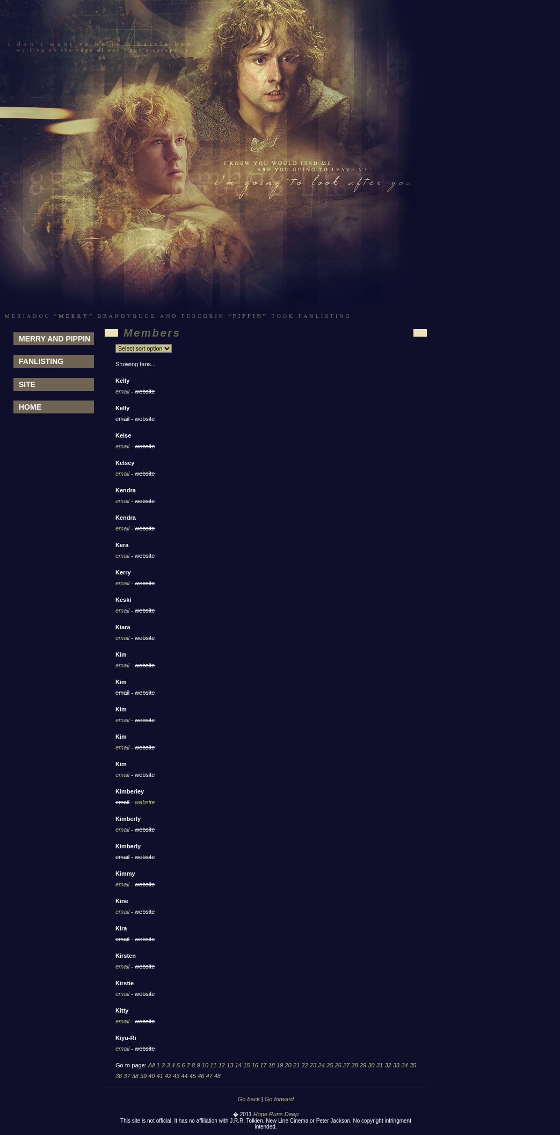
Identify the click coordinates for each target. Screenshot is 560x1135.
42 (168, 1076)
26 (338, 1065)
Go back (249, 1099)
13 (230, 1065)
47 (209, 1076)
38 (135, 1076)
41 (160, 1076)
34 (404, 1065)
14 (238, 1065)
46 (201, 1076)
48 (217, 1076)
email (122, 391)
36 (118, 1076)
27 (346, 1065)
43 (176, 1076)
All (151, 1065)
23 (313, 1065)
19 (280, 1065)
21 (296, 1065)
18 (271, 1065)
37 (126, 1076)
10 (205, 1065)
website (145, 802)
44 (184, 1076)
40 (151, 1076)
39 (143, 1076)
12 (222, 1065)
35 (413, 1065)
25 (329, 1065)
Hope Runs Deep (276, 1114)
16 (255, 1065)
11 (213, 1065)
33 (396, 1065)
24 (321, 1065)
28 (354, 1065)
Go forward (279, 1099)
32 (387, 1065)
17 (263, 1065)
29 (363, 1065)
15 (246, 1065)
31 (379, 1065)
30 (371, 1065)
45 (193, 1076)
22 (305, 1065)
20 (288, 1065)
